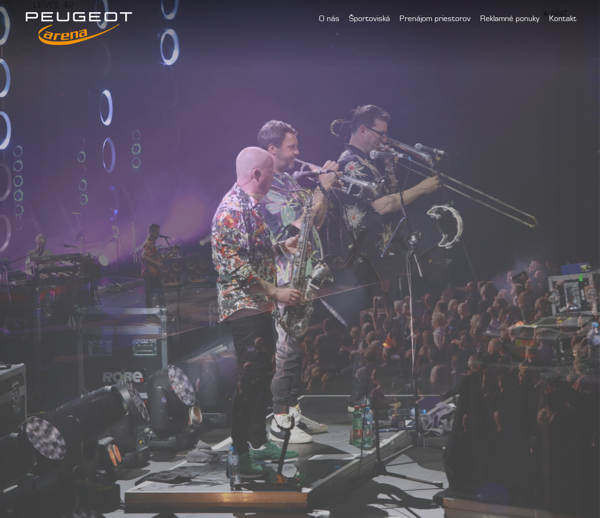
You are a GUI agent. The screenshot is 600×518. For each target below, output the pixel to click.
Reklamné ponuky (510, 19)
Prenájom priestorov (435, 19)
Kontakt (563, 19)
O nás (329, 19)
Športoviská (369, 19)
